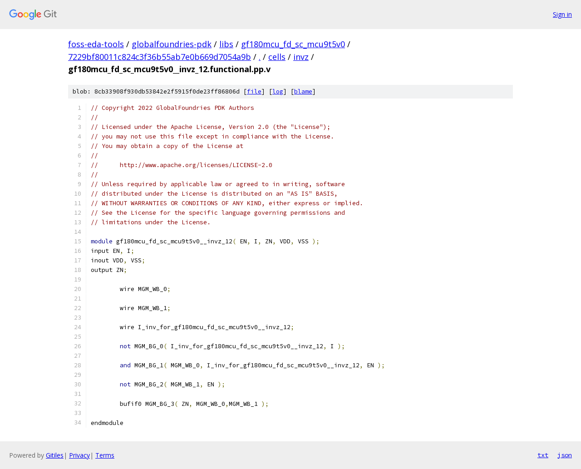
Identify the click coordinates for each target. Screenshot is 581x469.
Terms (104, 455)
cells (277, 56)
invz (301, 56)
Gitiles (55, 455)
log (277, 91)
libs (226, 44)
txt (542, 455)
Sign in (562, 14)
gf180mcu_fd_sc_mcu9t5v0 (293, 44)
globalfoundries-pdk (172, 44)
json (564, 455)
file (254, 91)
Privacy (79, 455)
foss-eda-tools (96, 44)
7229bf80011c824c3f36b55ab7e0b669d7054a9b (159, 56)
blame (303, 91)
